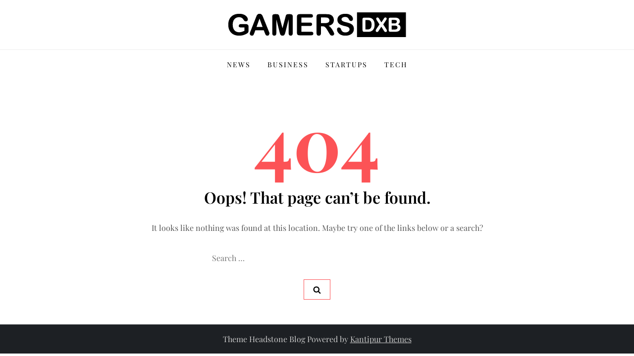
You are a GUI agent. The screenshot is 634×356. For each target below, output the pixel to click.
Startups (346, 64)
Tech (396, 64)
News (239, 64)
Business (288, 64)
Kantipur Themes (381, 339)
